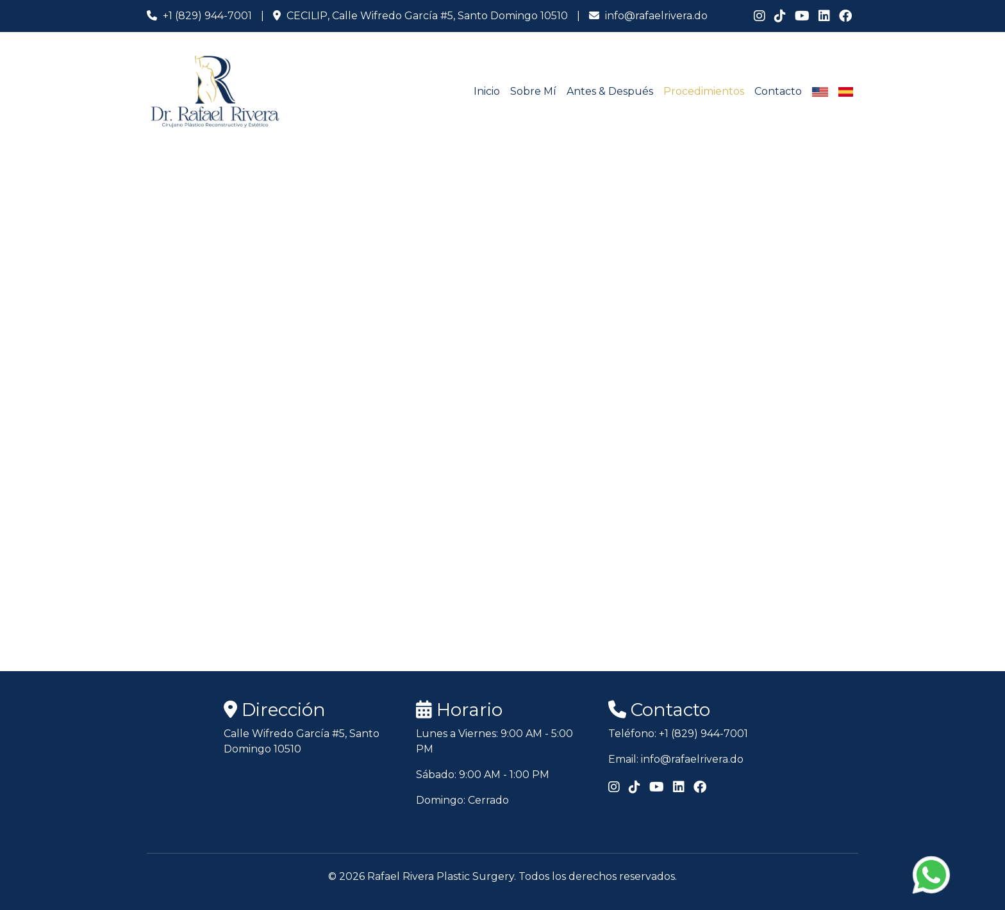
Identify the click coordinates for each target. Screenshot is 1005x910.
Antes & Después (610, 91)
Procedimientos (703, 91)
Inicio (487, 91)
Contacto (778, 91)
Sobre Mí (533, 91)
